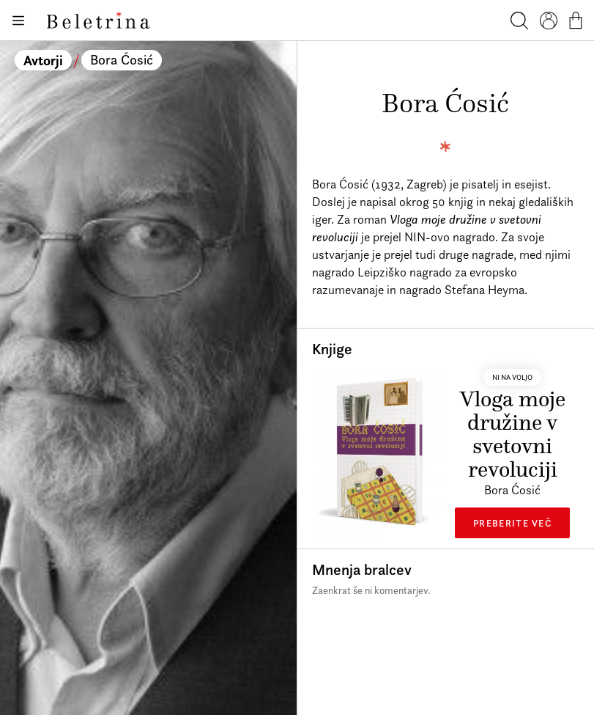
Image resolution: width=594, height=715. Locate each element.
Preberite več (512, 523)
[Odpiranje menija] (17, 20)
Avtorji (43, 60)
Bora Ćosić (121, 59)
